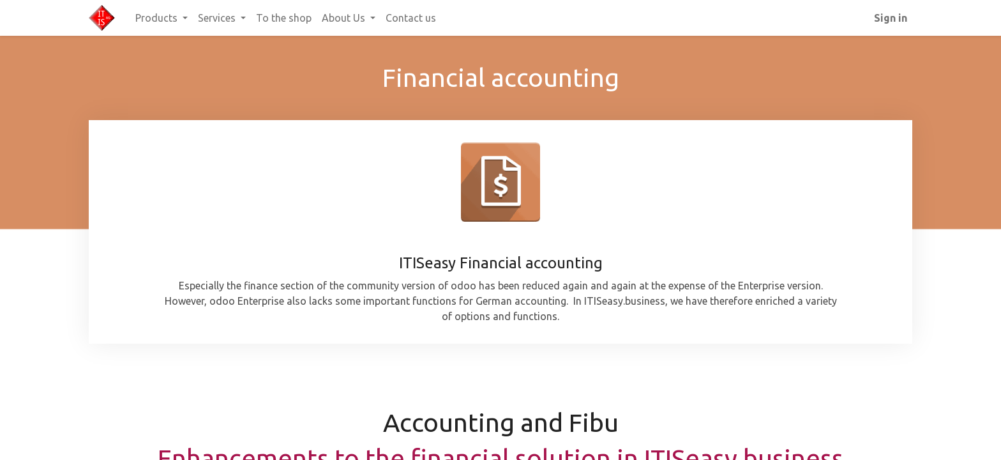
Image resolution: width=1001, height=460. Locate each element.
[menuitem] (284, 18)
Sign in (890, 18)
